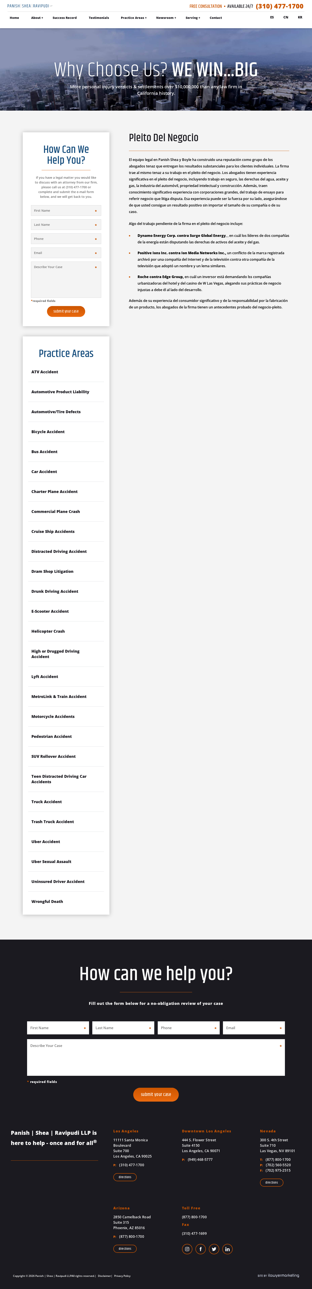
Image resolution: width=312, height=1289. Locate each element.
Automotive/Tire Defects (56, 411)
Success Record (65, 18)
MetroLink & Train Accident (58, 696)
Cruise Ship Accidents (53, 531)
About (36, 18)
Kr (300, 17)
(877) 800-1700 (275, 1159)
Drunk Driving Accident (54, 591)
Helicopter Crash (48, 631)
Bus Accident (44, 451)
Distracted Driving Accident (59, 551)
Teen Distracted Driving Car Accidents (58, 779)
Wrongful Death (47, 901)
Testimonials (99, 18)
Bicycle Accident (48, 431)
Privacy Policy (122, 1276)
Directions (125, 1177)
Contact (216, 18)
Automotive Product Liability (60, 391)
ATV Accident (44, 371)
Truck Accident (46, 801)
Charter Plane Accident (54, 491)
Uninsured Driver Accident (57, 881)
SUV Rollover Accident (53, 756)
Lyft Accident (44, 676)
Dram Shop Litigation (52, 571)
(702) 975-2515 (275, 1170)
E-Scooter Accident (50, 611)
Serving (192, 18)
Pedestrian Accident (51, 736)
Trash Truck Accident (52, 821)
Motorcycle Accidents (53, 716)
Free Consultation (206, 6)
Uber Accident (45, 841)
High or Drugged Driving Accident (55, 654)
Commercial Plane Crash (55, 511)
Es (272, 17)
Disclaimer (104, 1276)
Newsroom (165, 18)
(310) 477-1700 (280, 6)
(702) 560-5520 (275, 1165)
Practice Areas (132, 18)
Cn (285, 17)
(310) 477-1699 (194, 1233)
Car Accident (44, 471)
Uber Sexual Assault (51, 861)
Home (14, 18)
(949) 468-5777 (197, 1159)
